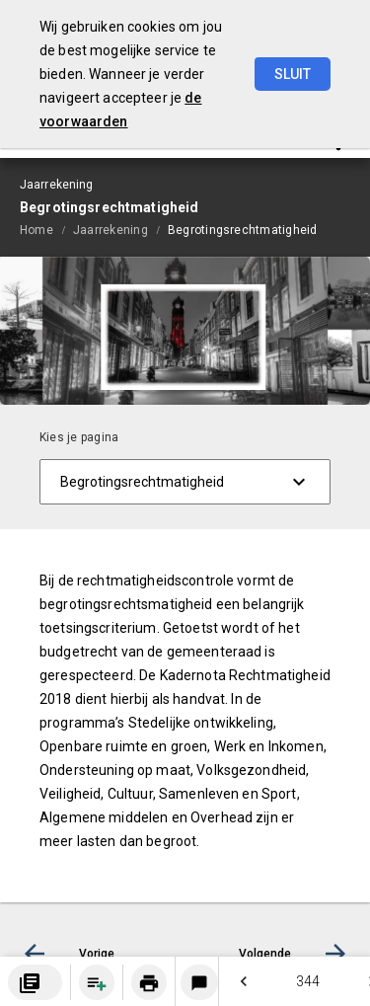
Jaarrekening (110, 230)
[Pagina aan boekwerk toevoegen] (96, 982)
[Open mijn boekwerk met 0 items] (35, 982)
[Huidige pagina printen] (149, 982)
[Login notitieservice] (199, 982)
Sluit (292, 74)
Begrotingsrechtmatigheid (243, 230)
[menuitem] (46, 229)
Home (36, 230)
